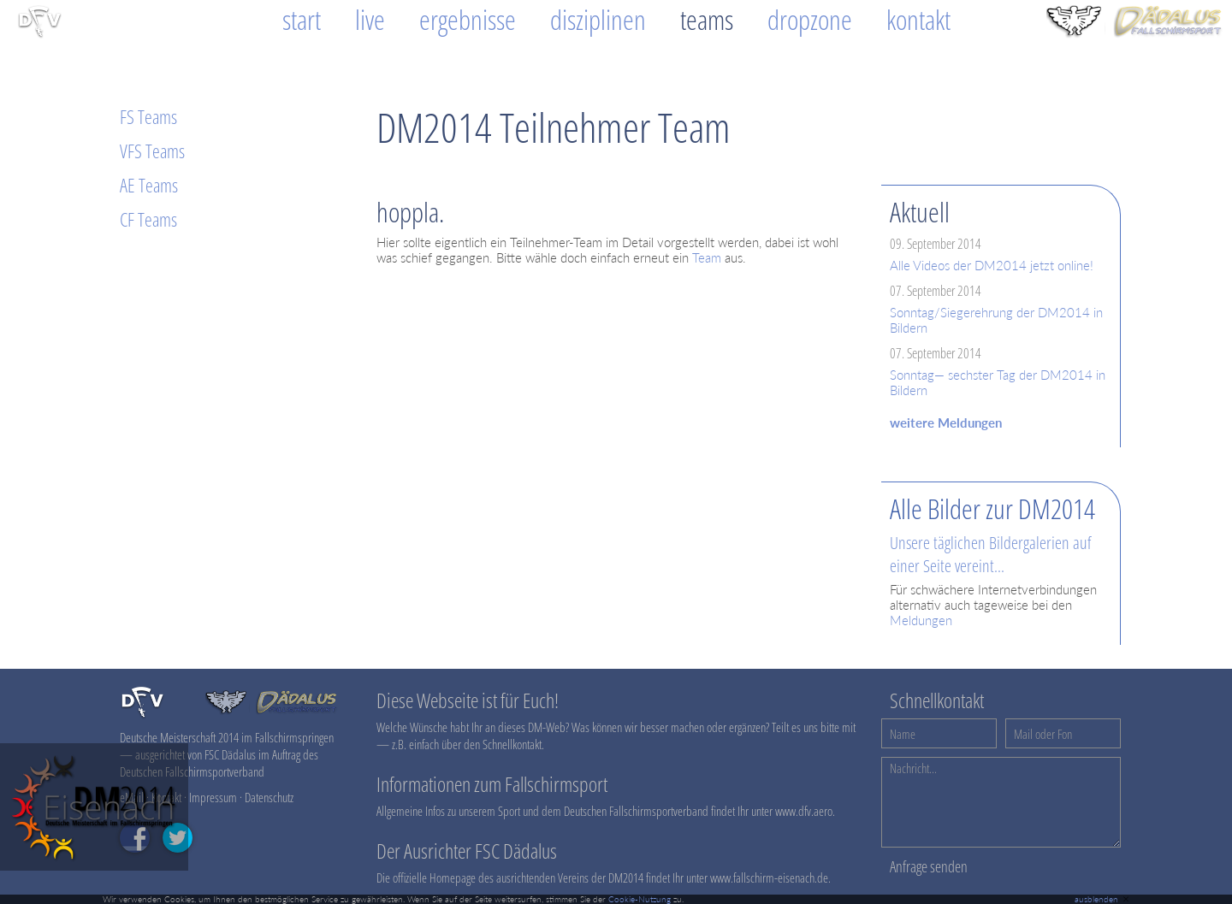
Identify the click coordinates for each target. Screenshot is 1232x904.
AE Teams (149, 185)
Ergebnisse (467, 19)
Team (706, 257)
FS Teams (148, 116)
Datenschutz (269, 797)
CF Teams (148, 219)
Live (370, 19)
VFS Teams (152, 150)
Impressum (213, 797)
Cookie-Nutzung (639, 899)
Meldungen (921, 620)
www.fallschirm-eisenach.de (769, 877)
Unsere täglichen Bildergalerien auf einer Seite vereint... (991, 554)
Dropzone (809, 19)
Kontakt (918, 19)
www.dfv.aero (803, 810)
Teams (706, 19)
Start (301, 19)
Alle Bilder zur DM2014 (992, 508)
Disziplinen (598, 19)
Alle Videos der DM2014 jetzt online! (991, 265)
